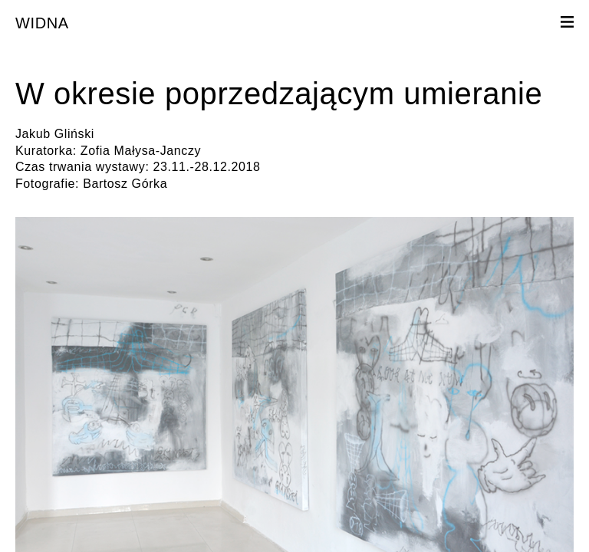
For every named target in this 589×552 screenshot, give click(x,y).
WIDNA (42, 23)
